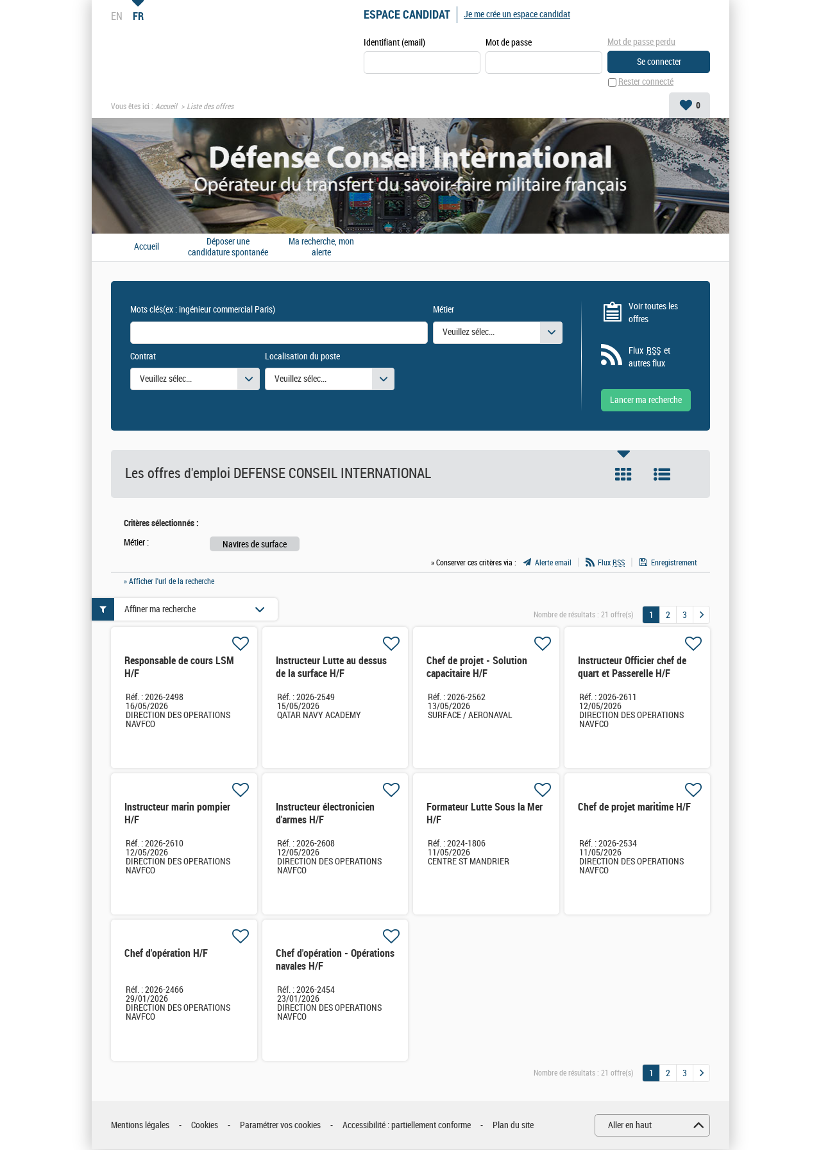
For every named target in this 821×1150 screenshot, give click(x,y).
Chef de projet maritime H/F (634, 808)
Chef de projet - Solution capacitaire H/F (477, 667)
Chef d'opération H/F (166, 954)
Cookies (204, 1125)
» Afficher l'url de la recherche (169, 581)
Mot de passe (509, 42)
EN (117, 16)
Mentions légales (140, 1125)
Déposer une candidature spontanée (228, 247)
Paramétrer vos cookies (280, 1125)
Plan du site (513, 1125)
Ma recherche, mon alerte (321, 247)
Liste (662, 475)
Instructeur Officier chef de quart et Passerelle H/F (632, 667)
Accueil (166, 106)
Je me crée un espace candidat (517, 14)
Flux (611, 562)
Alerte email (553, 562)
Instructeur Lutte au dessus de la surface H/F (331, 667)
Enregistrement (674, 562)
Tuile (623, 475)
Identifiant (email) (394, 42)
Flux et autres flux (649, 357)
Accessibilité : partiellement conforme (407, 1125)
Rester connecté (645, 82)
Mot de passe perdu (641, 42)
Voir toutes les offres (653, 313)
